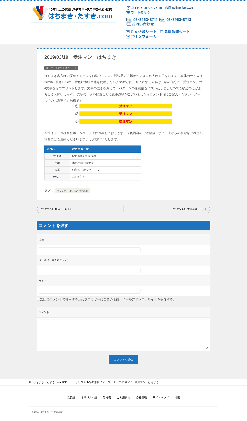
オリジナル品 (89, 397)
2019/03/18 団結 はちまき (56, 209)
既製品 (71, 397)
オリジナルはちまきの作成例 (72, 190)
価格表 (107, 397)
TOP (50, 382)
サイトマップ (161, 397)
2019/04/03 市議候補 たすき (189, 209)
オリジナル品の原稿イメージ (61, 68)
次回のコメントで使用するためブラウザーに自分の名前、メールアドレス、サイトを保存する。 (108, 299)
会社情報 (141, 397)
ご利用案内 (123, 397)
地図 (177, 397)
